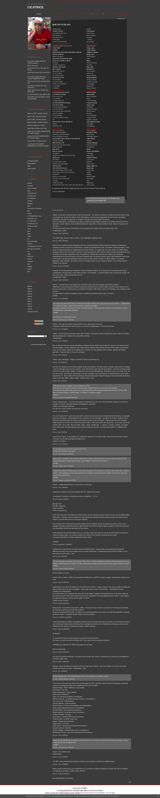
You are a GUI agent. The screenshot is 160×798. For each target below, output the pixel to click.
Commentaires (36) (100, 200)
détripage (30, 203)
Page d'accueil (98, 13)
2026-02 (29, 294)
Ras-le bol (30, 256)
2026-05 (29, 286)
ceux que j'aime (31, 195)
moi (28, 238)
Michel (29, 113)
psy (28, 251)
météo (29, 236)
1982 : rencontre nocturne (40, 113)
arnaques (30, 185)
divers (29, 206)
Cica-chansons (31, 198)
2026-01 (29, 296)
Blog (28, 190)
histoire (29, 213)
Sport (28, 264)
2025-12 (29, 299)
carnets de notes (32, 193)
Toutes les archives (32, 311)
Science (29, 259)
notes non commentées (33, 249)
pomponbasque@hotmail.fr (38, 344)
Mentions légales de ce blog (67, 792)
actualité (29, 183)
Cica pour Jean (63, 466)
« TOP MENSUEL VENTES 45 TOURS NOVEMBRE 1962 (72, 13)
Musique (29, 243)
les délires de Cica (32, 223)
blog (113, 792)
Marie (29, 231)
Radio (29, 254)
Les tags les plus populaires (96, 790)
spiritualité (30, 261)
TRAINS (29, 266)
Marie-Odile (30, 128)
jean (28, 116)
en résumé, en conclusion (34, 208)
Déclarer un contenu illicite (52, 792)
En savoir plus (115, 796)
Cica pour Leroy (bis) (64, 480)
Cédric (29, 131)
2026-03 (29, 291)
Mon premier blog (32, 241)
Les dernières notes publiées (80, 790)
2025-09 (29, 306)
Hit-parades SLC (32, 218)
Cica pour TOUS (63, 568)
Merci (28, 233)
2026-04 (29, 288)
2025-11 (29, 301)
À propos (38, 14)
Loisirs (29, 228)
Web (28, 271)
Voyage (29, 269)
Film (28, 211)
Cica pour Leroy (63, 319)
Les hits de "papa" (32, 226)
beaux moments (31, 188)
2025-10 (29, 304)
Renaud (29, 125)
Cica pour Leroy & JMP (65, 397)
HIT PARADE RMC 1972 (34, 216)
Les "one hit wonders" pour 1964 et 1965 (38, 94)
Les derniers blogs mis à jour (64, 790)
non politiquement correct (34, 246)
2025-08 (29, 309)
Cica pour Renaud (63, 679)
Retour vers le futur (32, 65)
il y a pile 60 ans (31, 221)
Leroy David (30, 144)
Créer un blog (76, 788)
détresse (29, 201)
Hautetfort (84, 788)
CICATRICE (35, 7)
